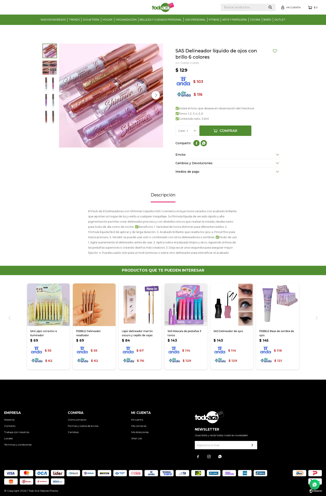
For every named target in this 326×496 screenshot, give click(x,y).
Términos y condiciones (18, 444)
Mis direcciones (140, 432)
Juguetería (91, 19)
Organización (126, 19)
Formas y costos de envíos (83, 425)
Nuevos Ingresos (53, 19)
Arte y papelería (234, 19)
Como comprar (77, 419)
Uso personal (195, 19)
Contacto (9, 425)
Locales (8, 438)
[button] (156, 95)
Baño (267, 19)
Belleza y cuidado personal (161, 19)
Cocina (255, 19)
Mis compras (138, 425)
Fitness (214, 19)
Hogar (107, 19)
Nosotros (9, 419)
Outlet (279, 19)
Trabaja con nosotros (16, 432)
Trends (74, 19)
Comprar (228, 131)
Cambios (73, 432)
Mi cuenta (137, 419)
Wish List (136, 438)
